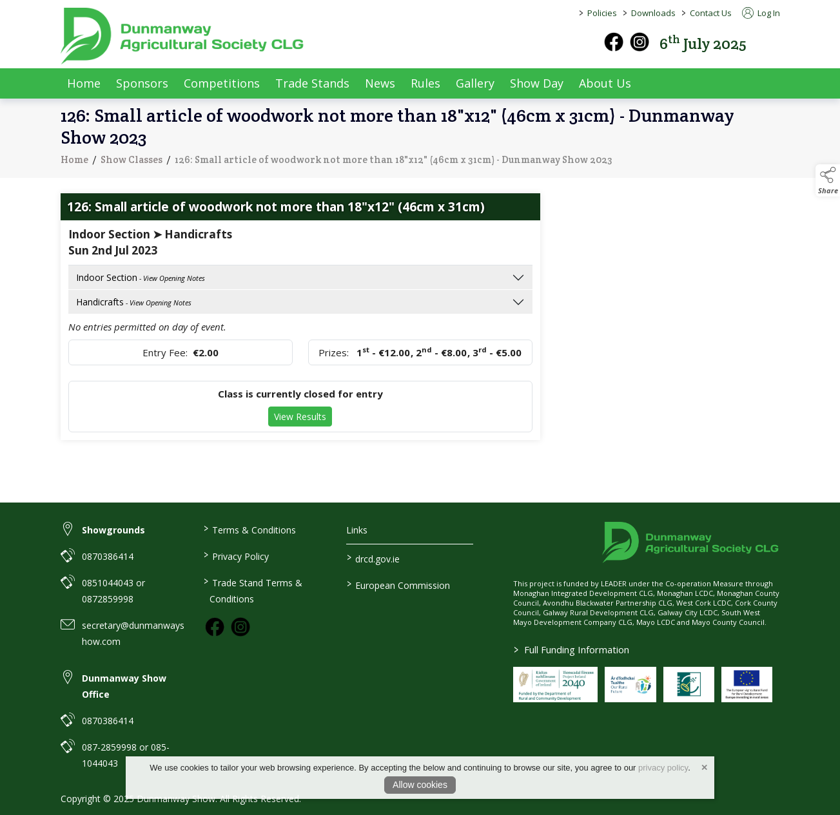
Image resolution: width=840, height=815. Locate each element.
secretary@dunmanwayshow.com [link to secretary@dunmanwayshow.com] (133, 633)
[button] (771, 42)
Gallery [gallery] (475, 83)
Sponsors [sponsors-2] (142, 83)
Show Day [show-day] (536, 83)
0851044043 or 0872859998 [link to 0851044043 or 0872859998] (113, 591)
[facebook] (613, 42)
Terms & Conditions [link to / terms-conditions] (250, 529)
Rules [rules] (425, 83)
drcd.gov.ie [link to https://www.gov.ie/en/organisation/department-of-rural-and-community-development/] (373, 558)
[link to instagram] (240, 627)
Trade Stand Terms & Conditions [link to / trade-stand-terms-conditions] (253, 590)
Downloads (653, 13)
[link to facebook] (214, 627)
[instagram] (639, 42)
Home (84, 83)
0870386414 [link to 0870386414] (107, 556)
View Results (300, 416)
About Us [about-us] (605, 83)
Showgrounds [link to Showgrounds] (113, 530)
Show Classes (131, 161)
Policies (602, 13)
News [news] (380, 83)
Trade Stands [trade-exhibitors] (312, 83)
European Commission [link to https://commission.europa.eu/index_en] (398, 584)
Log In (761, 13)
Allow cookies (420, 785)
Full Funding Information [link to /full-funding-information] (571, 649)
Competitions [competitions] (222, 83)
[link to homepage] (183, 36)
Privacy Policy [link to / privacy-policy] (236, 555)
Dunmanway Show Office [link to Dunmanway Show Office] (124, 686)
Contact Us (711, 13)
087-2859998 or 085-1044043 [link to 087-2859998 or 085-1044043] (126, 755)
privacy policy (663, 767)
